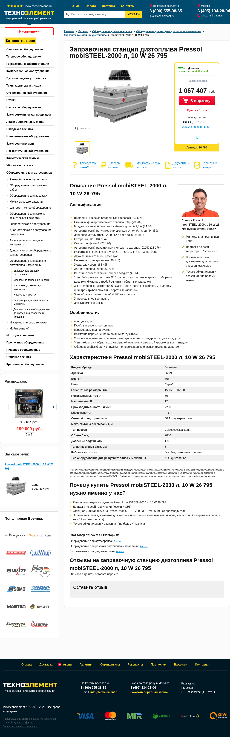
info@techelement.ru (162, 15)
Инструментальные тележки (28, 322)
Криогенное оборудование (25, 364)
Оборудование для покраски (28, 195)
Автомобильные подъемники (28, 179)
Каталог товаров (20, 41)
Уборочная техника (19, 165)
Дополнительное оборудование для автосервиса (30, 252)
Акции (67, 664)
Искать (134, 14)
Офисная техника (18, 357)
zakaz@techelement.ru (196, 126)
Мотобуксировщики (20, 335)
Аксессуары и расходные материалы (26, 242)
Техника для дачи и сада (23, 85)
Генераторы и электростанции (27, 63)
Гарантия (86, 664)
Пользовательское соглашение (20, 726)
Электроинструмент (20, 143)
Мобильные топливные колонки (32, 280)
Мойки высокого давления (27, 201)
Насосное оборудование (23, 107)
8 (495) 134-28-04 (213, 11)
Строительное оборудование (27, 92)
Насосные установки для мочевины (28, 287)
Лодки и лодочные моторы (25, 121)
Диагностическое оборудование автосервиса (30, 232)
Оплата (91, 5)
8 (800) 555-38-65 (166, 11)
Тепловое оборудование (23, 56)
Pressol (117, 541)
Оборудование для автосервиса (29, 172)
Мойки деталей (20, 328)
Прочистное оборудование (25, 342)
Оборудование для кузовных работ (28, 187)
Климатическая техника (22, 158)
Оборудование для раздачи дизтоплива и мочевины (28, 262)
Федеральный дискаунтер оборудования (30, 687)
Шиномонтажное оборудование (30, 207)
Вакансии (181, 664)
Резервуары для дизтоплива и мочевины (31, 302)
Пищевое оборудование (23, 349)
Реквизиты (135, 664)
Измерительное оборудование (27, 136)
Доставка (108, 5)
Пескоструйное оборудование (27, 150)
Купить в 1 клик (197, 110)
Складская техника (19, 129)
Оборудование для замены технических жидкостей (27, 215)
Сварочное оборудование (24, 49)
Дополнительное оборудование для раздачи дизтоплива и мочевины (31, 313)
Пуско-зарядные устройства (26, 78)
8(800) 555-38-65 (197, 122)
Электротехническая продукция (28, 114)
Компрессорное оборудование (28, 71)
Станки (11, 100)
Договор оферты (23, 722)
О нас (75, 5)
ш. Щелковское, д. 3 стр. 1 (198, 691)
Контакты (127, 5)
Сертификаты (110, 664)
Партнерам (158, 664)
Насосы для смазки (25, 294)
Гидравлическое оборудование (30, 223)
